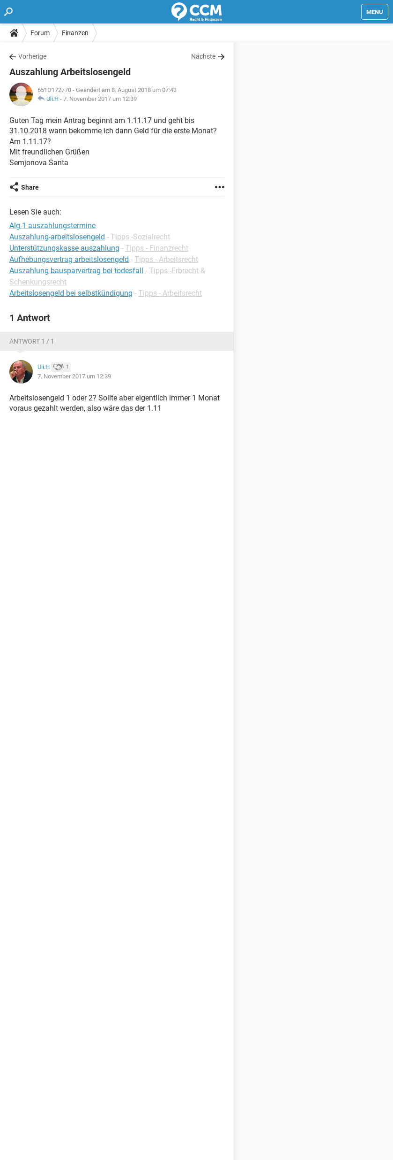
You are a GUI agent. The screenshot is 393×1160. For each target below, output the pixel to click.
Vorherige (32, 56)
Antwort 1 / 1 (31, 341)
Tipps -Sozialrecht (140, 236)
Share (30, 187)
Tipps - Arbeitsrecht (166, 259)
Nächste (203, 56)
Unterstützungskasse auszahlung (64, 248)
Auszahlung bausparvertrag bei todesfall (76, 270)
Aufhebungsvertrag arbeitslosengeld (69, 259)
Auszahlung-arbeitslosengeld (57, 236)
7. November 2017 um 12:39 (100, 98)
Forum (40, 33)
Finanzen (75, 33)
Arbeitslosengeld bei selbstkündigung (71, 293)
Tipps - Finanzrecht (156, 248)
